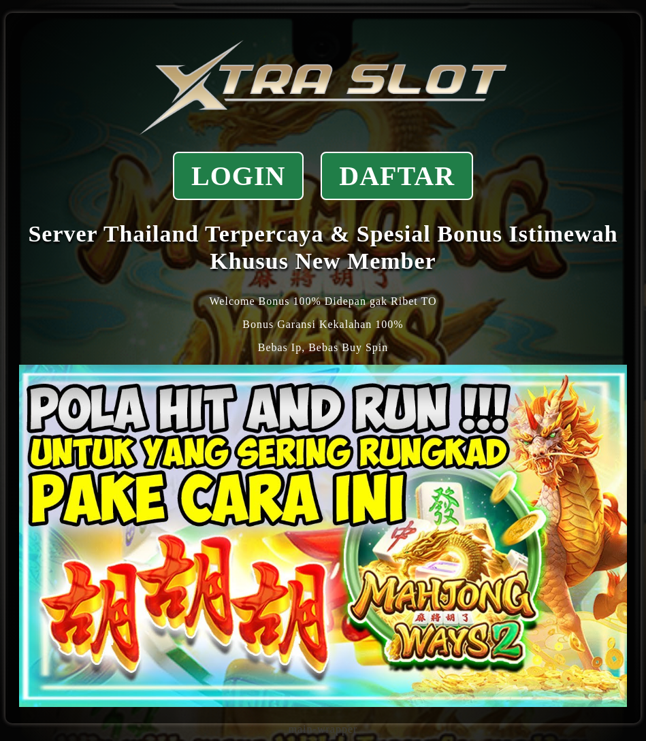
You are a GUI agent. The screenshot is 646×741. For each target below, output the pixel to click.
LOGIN (238, 176)
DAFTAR (397, 176)
